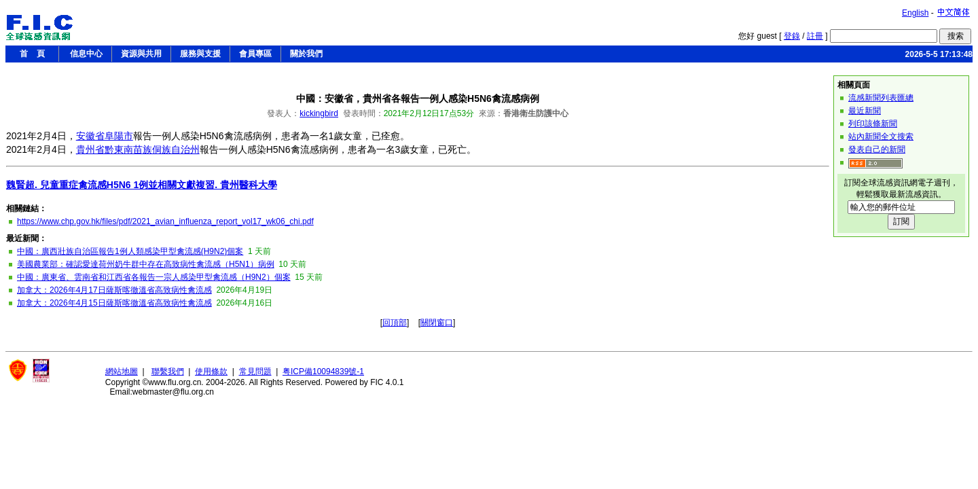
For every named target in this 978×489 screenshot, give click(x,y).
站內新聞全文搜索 (880, 136)
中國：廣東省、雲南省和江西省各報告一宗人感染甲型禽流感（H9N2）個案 (154, 277)
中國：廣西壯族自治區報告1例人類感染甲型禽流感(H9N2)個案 (130, 251)
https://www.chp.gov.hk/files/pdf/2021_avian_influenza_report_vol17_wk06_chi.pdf (165, 221)
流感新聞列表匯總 (880, 98)
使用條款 (211, 371)
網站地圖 (121, 371)
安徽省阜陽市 (104, 135)
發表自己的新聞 (876, 149)
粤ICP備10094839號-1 (323, 371)
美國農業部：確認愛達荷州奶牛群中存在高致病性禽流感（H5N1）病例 (145, 264)
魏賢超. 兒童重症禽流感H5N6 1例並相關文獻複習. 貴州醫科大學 (141, 184)
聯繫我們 (167, 371)
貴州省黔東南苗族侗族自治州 (138, 149)
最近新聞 (864, 110)
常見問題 (255, 371)
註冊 (815, 36)
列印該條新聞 (872, 123)
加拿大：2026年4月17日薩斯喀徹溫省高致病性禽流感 (114, 290)
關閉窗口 (436, 322)
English (915, 13)
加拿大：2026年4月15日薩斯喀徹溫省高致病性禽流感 (114, 303)
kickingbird (319, 113)
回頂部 (394, 322)
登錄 (792, 36)
